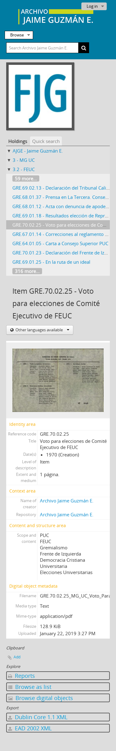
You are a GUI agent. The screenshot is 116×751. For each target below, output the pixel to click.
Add (17, 657)
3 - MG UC (24, 160)
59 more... (26, 178)
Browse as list (29, 686)
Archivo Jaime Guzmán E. (66, 500)
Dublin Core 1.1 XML (37, 717)
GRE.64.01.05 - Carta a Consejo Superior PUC (60, 243)
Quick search (46, 141)
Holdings (17, 141)
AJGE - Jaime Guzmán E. (38, 151)
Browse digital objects (40, 698)
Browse (17, 35)
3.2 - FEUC (24, 169)
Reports (21, 675)
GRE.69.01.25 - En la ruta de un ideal (51, 262)
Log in (92, 6)
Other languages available (42, 330)
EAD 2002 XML (30, 728)
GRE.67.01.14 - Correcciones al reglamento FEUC (64, 234)
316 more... (27, 271)
